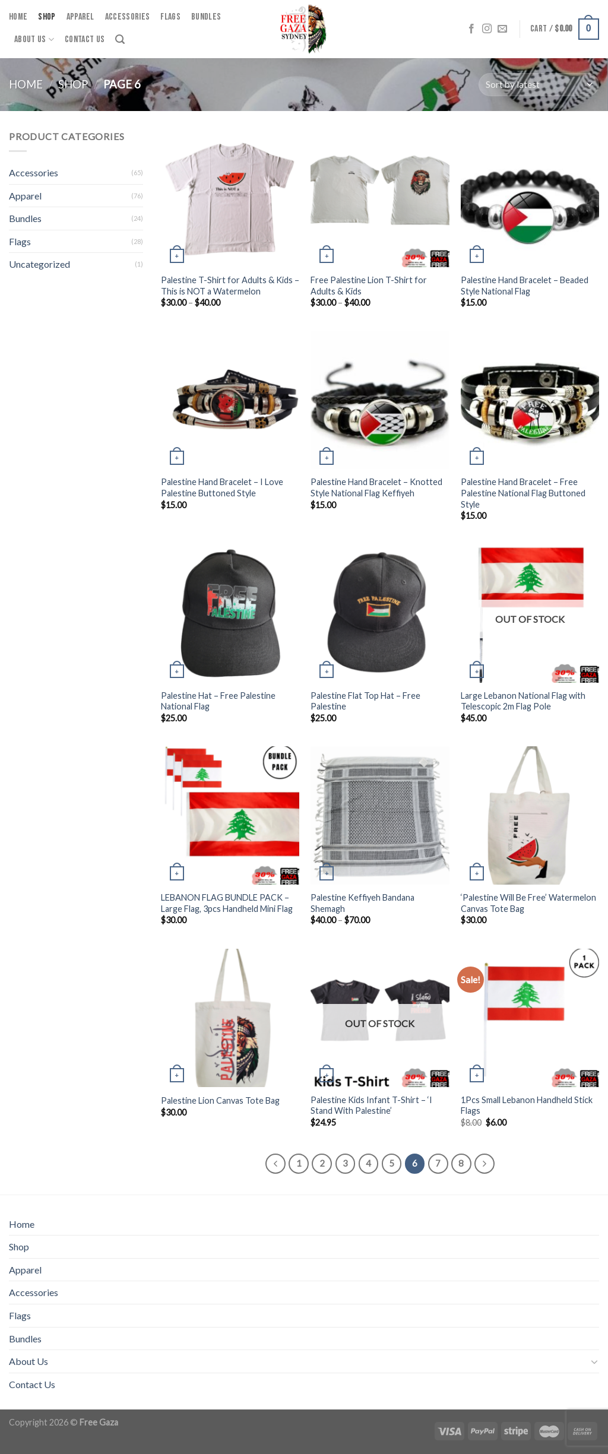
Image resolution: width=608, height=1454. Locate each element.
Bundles (206, 17)
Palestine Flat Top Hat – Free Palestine (365, 701)
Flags (170, 17)
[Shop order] (539, 84)
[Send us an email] (502, 29)
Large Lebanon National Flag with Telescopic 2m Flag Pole (523, 701)
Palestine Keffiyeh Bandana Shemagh (362, 903)
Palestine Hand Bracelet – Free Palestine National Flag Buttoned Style (523, 493)
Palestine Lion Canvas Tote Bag (220, 1100)
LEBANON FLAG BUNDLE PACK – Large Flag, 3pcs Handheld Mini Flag (227, 903)
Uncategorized (39, 264)
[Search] (120, 39)
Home (18, 17)
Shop (46, 17)
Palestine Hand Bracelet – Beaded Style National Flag (524, 285)
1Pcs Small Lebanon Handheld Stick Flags (527, 1105)
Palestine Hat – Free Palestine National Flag (218, 701)
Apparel (80, 17)
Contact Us (84, 39)
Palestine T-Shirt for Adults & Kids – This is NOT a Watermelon (230, 285)
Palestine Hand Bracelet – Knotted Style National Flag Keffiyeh (376, 487)
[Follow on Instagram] (487, 29)
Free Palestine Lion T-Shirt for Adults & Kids (369, 285)
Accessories (127, 17)
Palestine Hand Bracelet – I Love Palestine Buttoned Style (222, 487)
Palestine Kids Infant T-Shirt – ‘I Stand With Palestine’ (371, 1105)
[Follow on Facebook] (471, 29)
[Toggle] (594, 1361)
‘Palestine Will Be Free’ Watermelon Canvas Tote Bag (528, 903)
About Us (34, 40)
